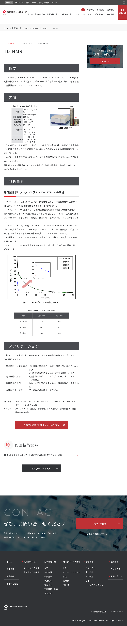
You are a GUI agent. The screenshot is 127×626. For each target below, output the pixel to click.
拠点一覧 (89, 576)
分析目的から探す (31, 572)
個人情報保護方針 (99, 611)
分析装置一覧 (66, 14)
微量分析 (48, 585)
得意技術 (100, 9)
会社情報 (110, 14)
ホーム (30, 14)
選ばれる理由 (40, 14)
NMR (27, 28)
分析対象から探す (31, 568)
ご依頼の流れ (100, 14)
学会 (65, 576)
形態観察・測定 (51, 589)
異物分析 (48, 593)
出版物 (66, 585)
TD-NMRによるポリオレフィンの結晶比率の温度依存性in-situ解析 (33, 455)
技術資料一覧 (52, 14)
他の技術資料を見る (41, 468)
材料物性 (48, 572)
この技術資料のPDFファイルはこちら (41, 424)
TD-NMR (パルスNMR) (40, 28)
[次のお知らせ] (124, 3)
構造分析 (48, 581)
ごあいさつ (90, 568)
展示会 (66, 581)
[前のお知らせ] (124, 1)
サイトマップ (118, 611)
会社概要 (89, 572)
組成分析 (48, 576)
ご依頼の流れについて (96, 533)
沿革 (88, 581)
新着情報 (90, 9)
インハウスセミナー (72, 572)
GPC (46, 568)
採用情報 (110, 9)
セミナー (67, 568)
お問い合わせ (122, 12)
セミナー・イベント (83, 14)
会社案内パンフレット (95, 585)
